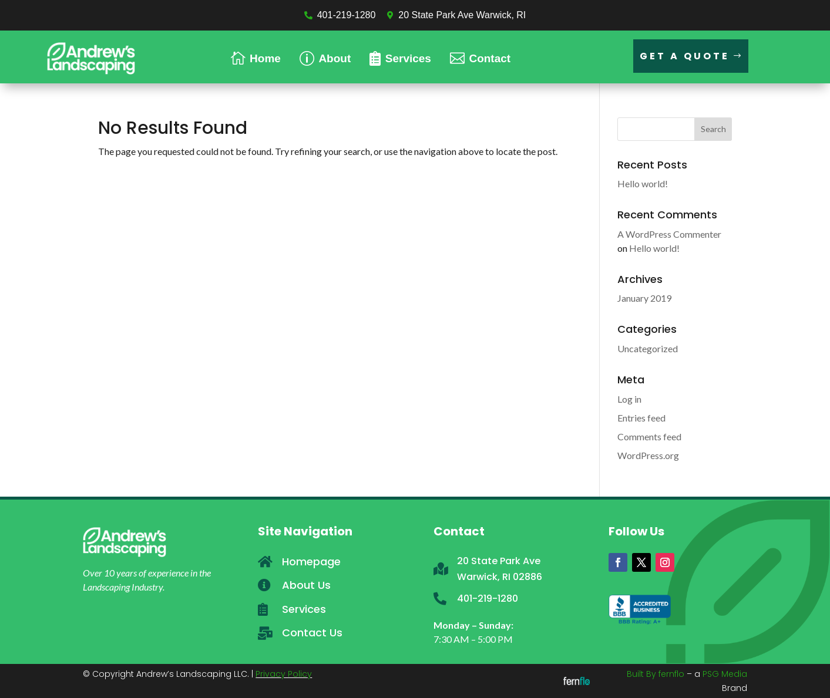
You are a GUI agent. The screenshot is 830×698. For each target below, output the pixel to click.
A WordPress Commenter (669, 234)
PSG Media (725, 674)
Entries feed (641, 417)
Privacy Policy (284, 674)
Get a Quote (685, 56)
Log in (629, 398)
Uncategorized (647, 348)
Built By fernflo (655, 674)
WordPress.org (648, 455)
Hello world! (642, 183)
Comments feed (649, 436)
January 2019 (644, 298)
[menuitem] (256, 57)
